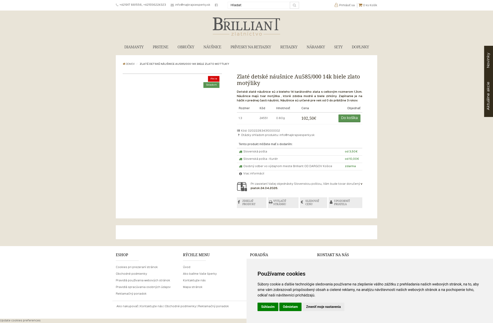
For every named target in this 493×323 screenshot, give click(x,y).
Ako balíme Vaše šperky (200, 274)
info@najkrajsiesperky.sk (297, 135)
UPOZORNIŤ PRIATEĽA (343, 202)
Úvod (186, 267)
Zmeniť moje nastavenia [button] (323, 307)
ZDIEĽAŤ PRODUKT (249, 202)
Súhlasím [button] (268, 307)
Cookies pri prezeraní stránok (137, 267)
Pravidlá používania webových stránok (143, 281)
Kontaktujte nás (194, 281)
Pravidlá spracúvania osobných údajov (143, 287)
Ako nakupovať (127, 307)
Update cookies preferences (20, 321)
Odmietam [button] (290, 307)
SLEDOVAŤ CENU (313, 202)
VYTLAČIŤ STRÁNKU (280, 202)
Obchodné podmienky (131, 274)
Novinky (488, 60)
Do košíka (349, 118)
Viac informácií (251, 174)
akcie (488, 96)
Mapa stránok (192, 287)
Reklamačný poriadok (131, 294)
